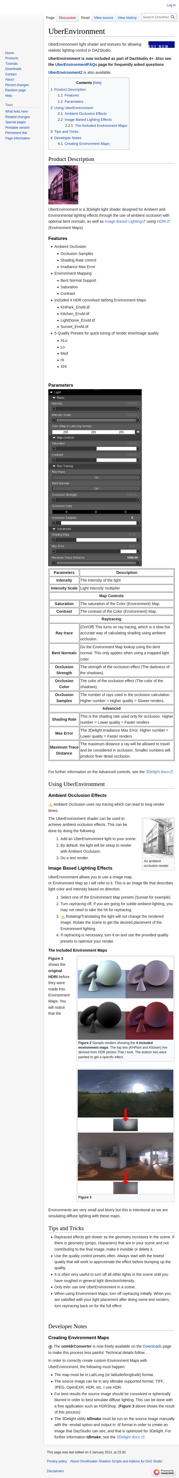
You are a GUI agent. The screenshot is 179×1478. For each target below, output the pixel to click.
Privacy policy (57, 1461)
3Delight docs (157, 772)
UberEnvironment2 (65, 72)
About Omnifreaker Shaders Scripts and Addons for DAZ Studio (116, 1461)
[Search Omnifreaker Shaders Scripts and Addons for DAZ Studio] (159, 17)
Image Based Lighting (123, 221)
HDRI (161, 221)
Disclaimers (55, 1471)
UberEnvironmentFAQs (76, 64)
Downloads (152, 1346)
